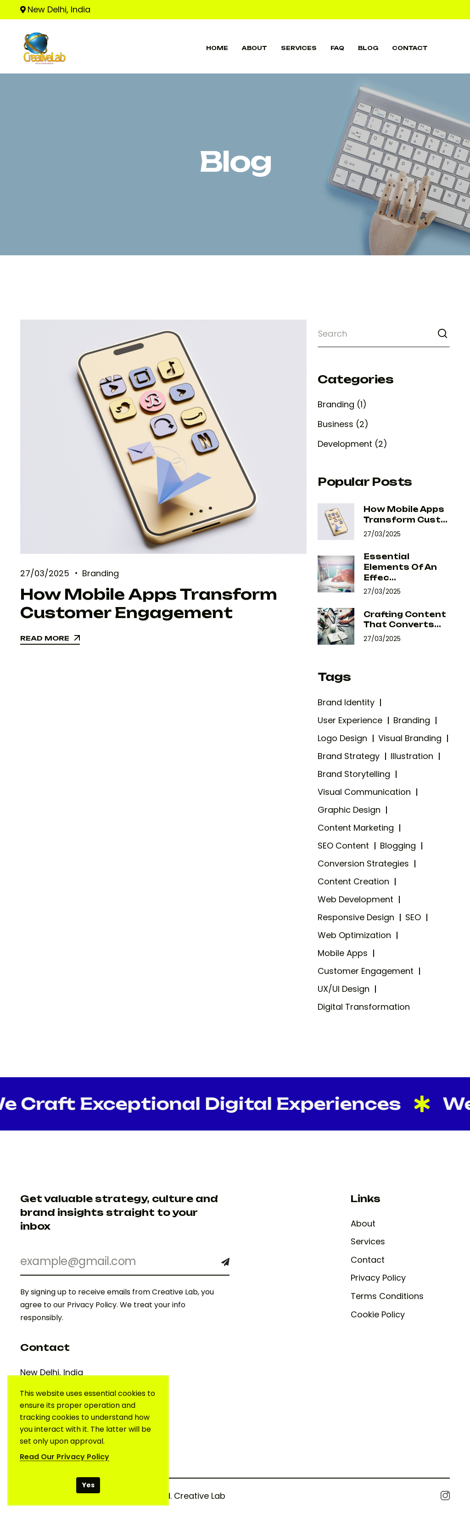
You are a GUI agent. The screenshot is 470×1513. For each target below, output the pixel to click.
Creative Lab (199, 1496)
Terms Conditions (387, 1296)
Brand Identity (346, 702)
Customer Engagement (366, 971)
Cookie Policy (378, 1314)
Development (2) (352, 444)
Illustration (412, 756)
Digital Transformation (364, 1006)
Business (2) (343, 424)
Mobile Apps (343, 953)
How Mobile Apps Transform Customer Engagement (148, 603)
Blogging (398, 845)
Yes (88, 1485)
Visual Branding (410, 738)
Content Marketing (356, 827)
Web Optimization (354, 935)
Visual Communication (364, 792)
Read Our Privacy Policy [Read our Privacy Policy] (64, 1456)
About (363, 1223)
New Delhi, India (59, 9)
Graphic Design (349, 810)
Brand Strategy (349, 756)
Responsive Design (356, 917)
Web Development (355, 899)
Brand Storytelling (354, 774)
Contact (368, 1260)
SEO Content (343, 845)
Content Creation (353, 881)
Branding (100, 573)
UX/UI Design (343, 989)
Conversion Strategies (363, 863)
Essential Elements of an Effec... (400, 567)
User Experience (350, 720)
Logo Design (342, 738)
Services (368, 1241)
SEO (413, 917)
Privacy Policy (378, 1277)
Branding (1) (342, 404)
